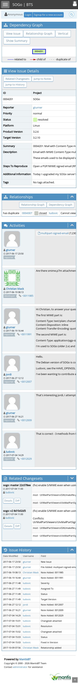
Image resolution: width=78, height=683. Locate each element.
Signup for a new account (48, 14)
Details (8, 500)
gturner (37, 107)
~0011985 (27, 296)
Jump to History (15, 84)
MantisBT (25, 659)
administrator (20, 666)
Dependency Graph (60, 204)
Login (28, 14)
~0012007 (26, 381)
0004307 (27, 213)
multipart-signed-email (54, 233)
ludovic (53, 213)
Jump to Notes (42, 79)
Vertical (63, 33)
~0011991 (26, 334)
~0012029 (26, 459)
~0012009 (26, 420)
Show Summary (16, 41)
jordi (8, 374)
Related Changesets (17, 79)
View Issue (13, 33)
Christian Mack (15, 289)
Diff (17, 500)
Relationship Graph (39, 33)
